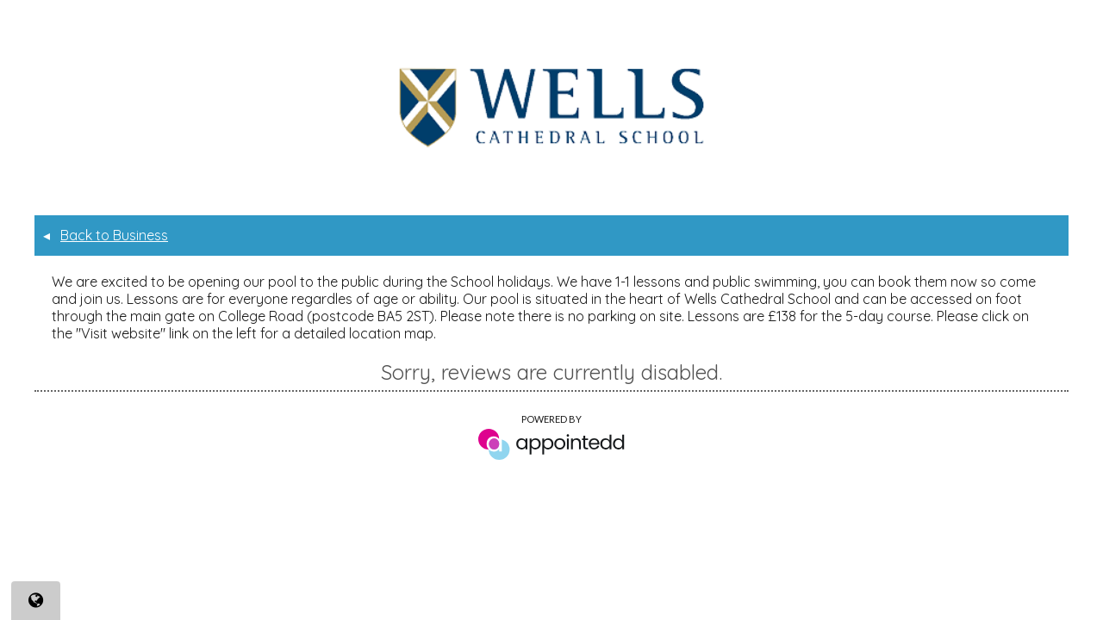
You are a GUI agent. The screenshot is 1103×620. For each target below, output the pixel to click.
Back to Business (105, 235)
